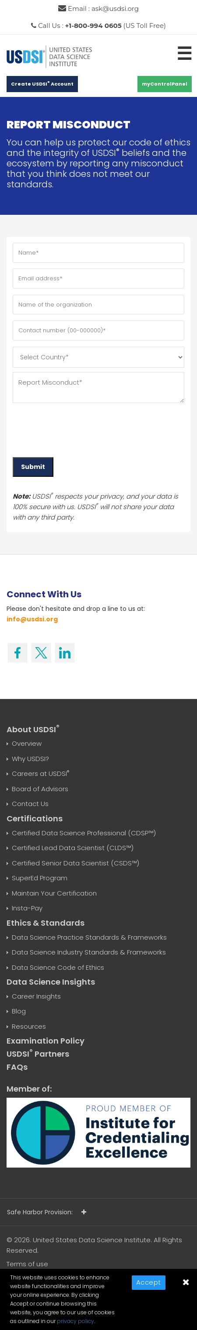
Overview (27, 743)
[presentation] (79, 427)
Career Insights (36, 996)
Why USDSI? (30, 758)
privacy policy (75, 1321)
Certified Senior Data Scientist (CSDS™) (75, 863)
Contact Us (30, 803)
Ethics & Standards (45, 922)
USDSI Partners (38, 1053)
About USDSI (33, 729)
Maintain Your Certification (54, 893)
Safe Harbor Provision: (46, 1212)
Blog (19, 1011)
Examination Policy (45, 1040)
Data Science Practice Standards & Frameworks (89, 937)
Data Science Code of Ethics (58, 967)
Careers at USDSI (40, 773)
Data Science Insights (51, 981)
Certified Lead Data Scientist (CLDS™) (73, 847)
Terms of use (27, 1263)
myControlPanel (164, 83)
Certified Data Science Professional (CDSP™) (84, 832)
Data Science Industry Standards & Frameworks (89, 952)
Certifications (35, 818)
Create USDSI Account (42, 83)
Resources (29, 1026)
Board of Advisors (40, 788)
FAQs (17, 1066)
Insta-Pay (27, 908)
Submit (33, 466)
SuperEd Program (39, 877)
